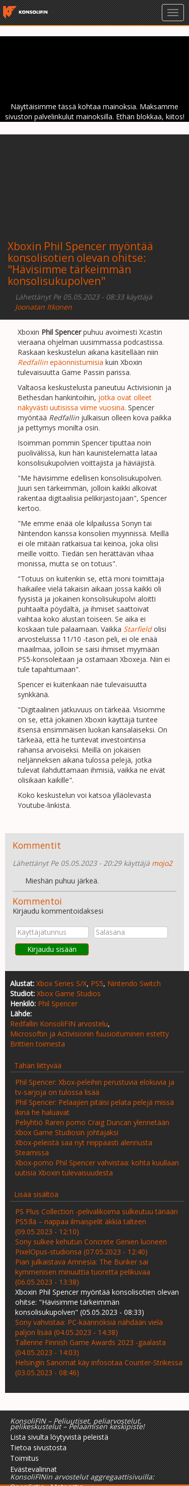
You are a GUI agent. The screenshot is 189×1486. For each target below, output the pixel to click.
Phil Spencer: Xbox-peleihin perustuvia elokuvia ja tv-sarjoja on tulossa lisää (94, 1087)
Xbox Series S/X (61, 983)
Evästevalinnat (33, 1469)
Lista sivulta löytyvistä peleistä (59, 1437)
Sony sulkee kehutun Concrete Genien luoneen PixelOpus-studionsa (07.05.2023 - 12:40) (91, 1246)
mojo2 (162, 863)
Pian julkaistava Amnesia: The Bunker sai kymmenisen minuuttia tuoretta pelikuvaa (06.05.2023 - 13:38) (82, 1272)
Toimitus (24, 1458)
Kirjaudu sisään (52, 949)
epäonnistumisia (60, 362)
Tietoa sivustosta (38, 1447)
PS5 (97, 983)
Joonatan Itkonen (43, 307)
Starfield (137, 629)
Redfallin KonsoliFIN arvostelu (59, 1023)
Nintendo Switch (134, 983)
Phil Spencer (58, 1003)
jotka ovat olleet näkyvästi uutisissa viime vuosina (85, 402)
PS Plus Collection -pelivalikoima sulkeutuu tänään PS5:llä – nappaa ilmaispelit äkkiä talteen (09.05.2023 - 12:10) (96, 1221)
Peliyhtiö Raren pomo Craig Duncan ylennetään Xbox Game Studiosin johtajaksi (92, 1127)
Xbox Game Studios (69, 993)
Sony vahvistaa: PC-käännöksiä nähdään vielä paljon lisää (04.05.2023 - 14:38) (89, 1327)
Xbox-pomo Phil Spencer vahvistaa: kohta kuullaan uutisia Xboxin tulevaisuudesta (97, 1167)
